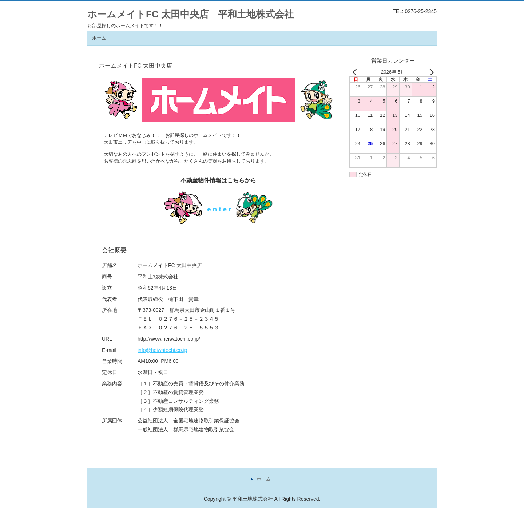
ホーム (99, 38)
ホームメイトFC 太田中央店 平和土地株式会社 (190, 14)
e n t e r (219, 209)
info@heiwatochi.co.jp (162, 350)
